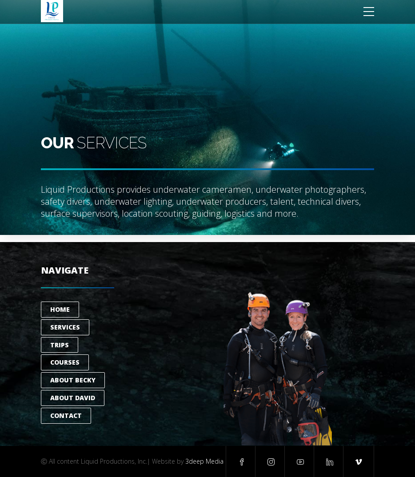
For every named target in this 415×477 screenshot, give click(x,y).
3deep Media (204, 461)
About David (72, 398)
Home (60, 309)
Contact (66, 415)
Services (65, 327)
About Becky (73, 380)
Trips (59, 345)
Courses (65, 362)
